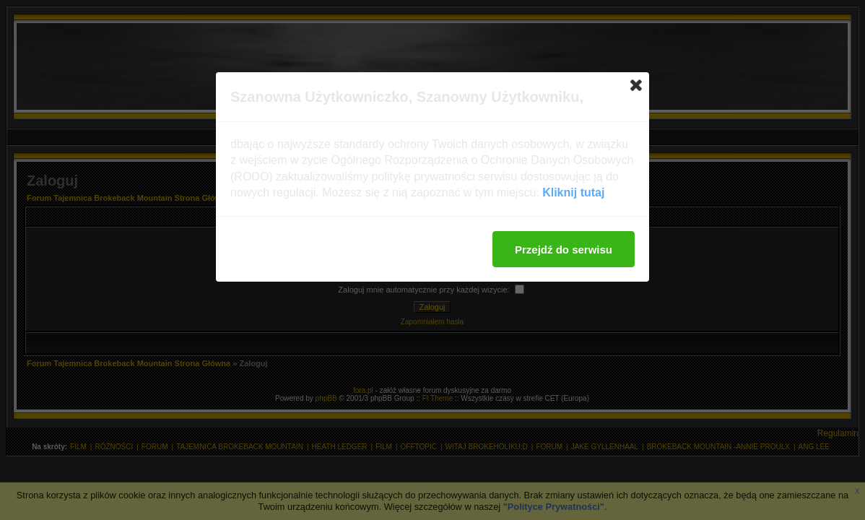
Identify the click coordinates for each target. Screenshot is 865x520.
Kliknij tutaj (573, 192)
